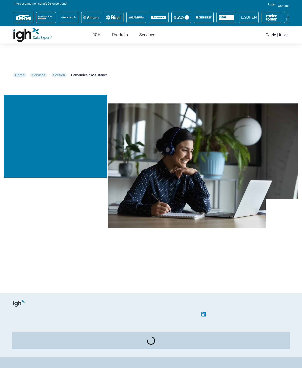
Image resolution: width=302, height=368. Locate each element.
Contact (283, 6)
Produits (120, 34)
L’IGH (96, 34)
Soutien (59, 75)
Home (19, 75)
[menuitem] (274, 35)
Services (147, 34)
